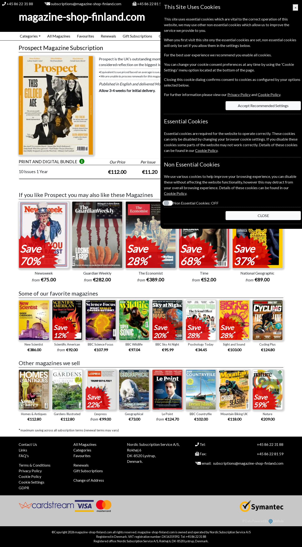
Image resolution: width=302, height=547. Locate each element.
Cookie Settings (31, 482)
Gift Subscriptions (137, 36)
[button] (81, 161)
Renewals (108, 36)
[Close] (295, 7)
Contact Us (28, 444)
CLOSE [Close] (263, 215)
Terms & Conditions (34, 465)
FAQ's (24, 455)
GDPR (24, 487)
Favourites (85, 36)
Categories (82, 450)
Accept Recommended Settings (263, 105)
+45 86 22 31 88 (20, 3)
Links (23, 450)
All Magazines (58, 36)
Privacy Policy (30, 470)
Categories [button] (29, 36)
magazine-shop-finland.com (82, 17)
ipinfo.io (276, 521)
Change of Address (88, 480)
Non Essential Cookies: (195, 203)
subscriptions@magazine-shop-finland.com (86, 3)
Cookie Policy (30, 476)
